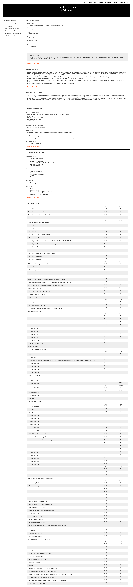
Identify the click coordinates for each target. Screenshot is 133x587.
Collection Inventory (10, 35)
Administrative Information (12, 31)
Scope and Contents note (12, 28)
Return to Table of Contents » (34, 63)
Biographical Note (10, 26)
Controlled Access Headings (13, 33)
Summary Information (11, 24)
